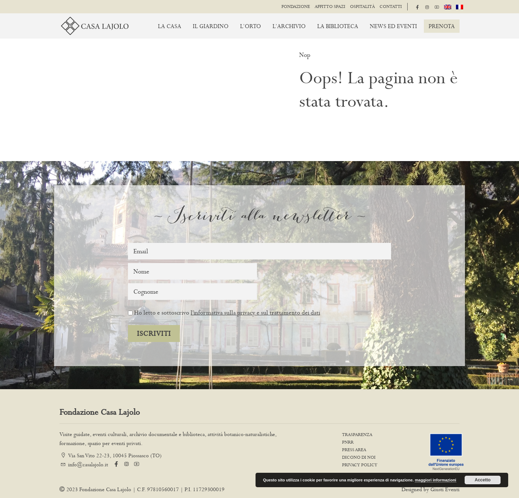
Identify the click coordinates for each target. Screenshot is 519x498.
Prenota (442, 26)
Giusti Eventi (445, 489)
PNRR (348, 442)
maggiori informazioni (435, 480)
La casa (169, 26)
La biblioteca (337, 26)
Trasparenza (357, 434)
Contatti (391, 6)
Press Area (354, 449)
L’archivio (289, 26)
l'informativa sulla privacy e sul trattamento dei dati (255, 312)
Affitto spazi (330, 6)
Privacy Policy (359, 465)
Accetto (483, 480)
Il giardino (211, 26)
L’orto (250, 26)
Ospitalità (362, 6)
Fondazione (295, 6)
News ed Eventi (393, 26)
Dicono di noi (359, 457)
